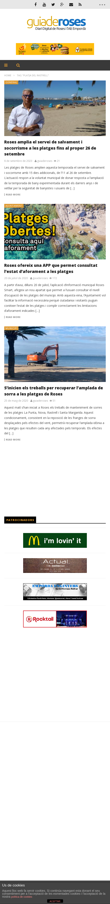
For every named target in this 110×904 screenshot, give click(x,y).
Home (7, 75)
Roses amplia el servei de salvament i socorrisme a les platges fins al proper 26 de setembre (50, 148)
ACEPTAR (54, 901)
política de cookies (21, 896)
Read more (13, 194)
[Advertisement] (55, 478)
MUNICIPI (12, 328)
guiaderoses (44, 161)
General (11, 82)
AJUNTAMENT (14, 205)
